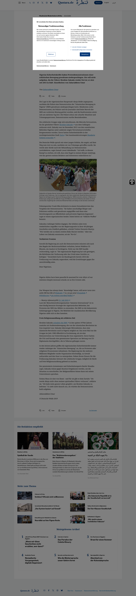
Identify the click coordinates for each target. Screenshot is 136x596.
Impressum (53, 65)
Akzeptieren (85, 54)
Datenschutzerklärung (43, 38)
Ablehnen (51, 54)
